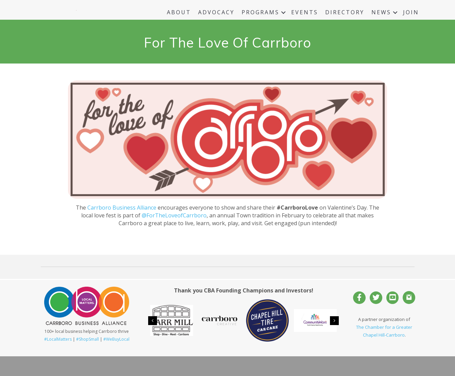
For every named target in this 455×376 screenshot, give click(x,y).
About (179, 22)
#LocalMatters (58, 359)
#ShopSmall (87, 359)
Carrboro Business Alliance (121, 227)
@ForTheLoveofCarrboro (174, 235)
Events (304, 22)
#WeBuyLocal (116, 359)
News (381, 22)
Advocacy (216, 22)
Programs (260, 22)
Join (411, 22)
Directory (344, 22)
